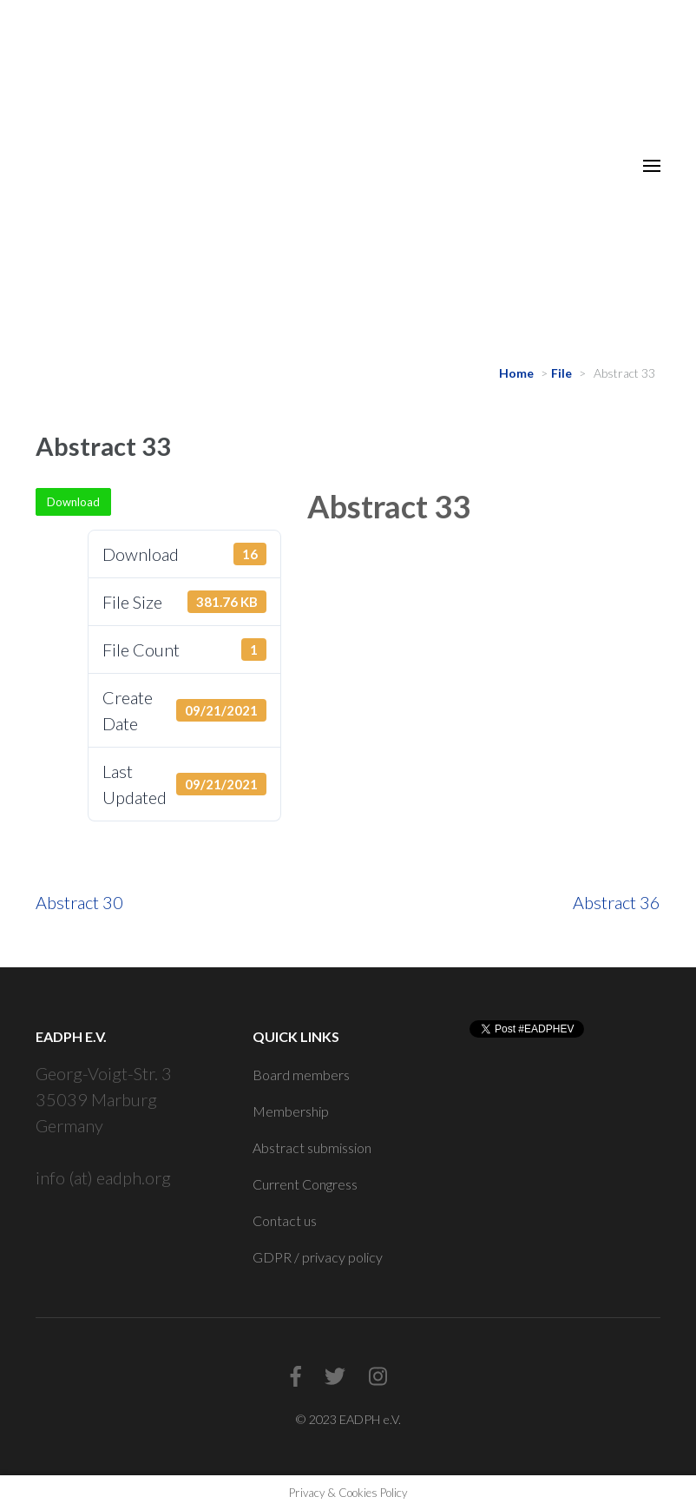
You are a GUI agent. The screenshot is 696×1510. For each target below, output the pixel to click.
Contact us (285, 1220)
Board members (301, 1074)
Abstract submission (312, 1147)
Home (516, 373)
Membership (291, 1111)
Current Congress (305, 1184)
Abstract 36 (616, 902)
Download (73, 502)
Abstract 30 (79, 902)
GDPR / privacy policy (318, 1257)
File (561, 373)
